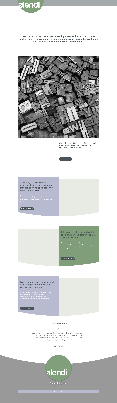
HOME (55, 3)
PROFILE (61, 3)
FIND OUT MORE (64, 159)
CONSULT (68, 3)
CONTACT (96, 3)
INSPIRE (84, 3)
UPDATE (90, 3)
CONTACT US (57, 391)
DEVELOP (75, 3)
